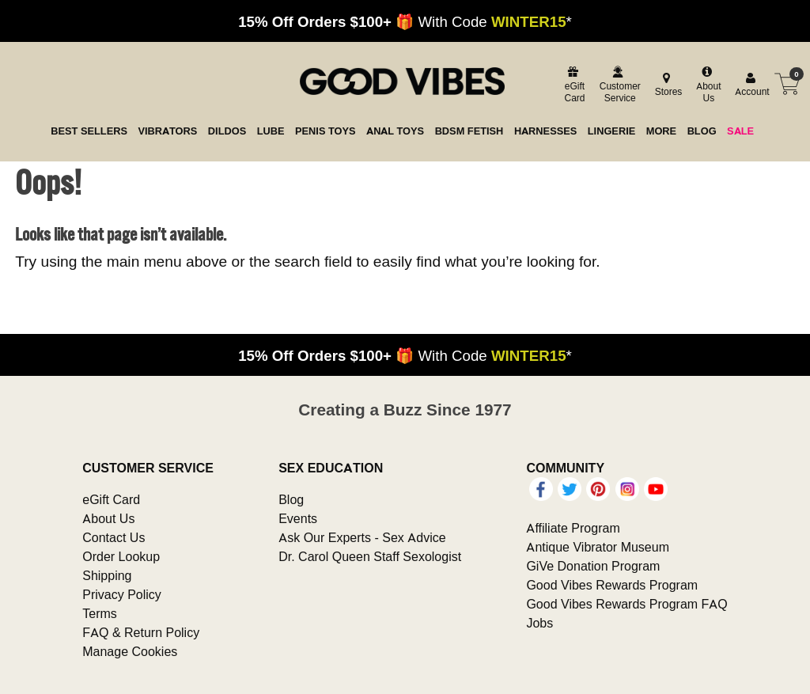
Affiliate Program (572, 528)
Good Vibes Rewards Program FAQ (626, 604)
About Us (108, 518)
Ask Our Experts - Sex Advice (361, 537)
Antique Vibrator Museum (597, 547)
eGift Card (111, 499)
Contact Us (113, 537)
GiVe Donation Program (593, 566)
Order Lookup (121, 556)
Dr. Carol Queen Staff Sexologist (369, 556)
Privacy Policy (121, 594)
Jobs (539, 623)
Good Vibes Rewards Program (612, 585)
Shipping (106, 575)
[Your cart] (787, 84)
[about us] (706, 85)
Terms (99, 613)
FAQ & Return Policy (140, 632)
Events (297, 518)
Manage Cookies (129, 651)
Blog (291, 499)
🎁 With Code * (405, 21)
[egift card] (572, 85)
